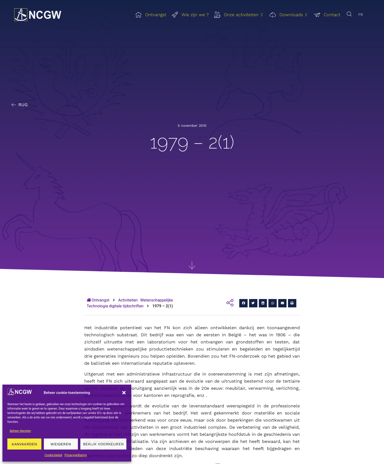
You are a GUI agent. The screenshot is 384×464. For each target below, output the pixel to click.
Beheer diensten (20, 431)
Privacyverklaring (76, 455)
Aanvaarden (24, 444)
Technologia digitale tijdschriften (115, 306)
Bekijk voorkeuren (103, 444)
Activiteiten (128, 300)
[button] (123, 392)
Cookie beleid (53, 455)
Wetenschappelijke (156, 300)
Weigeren (60, 444)
